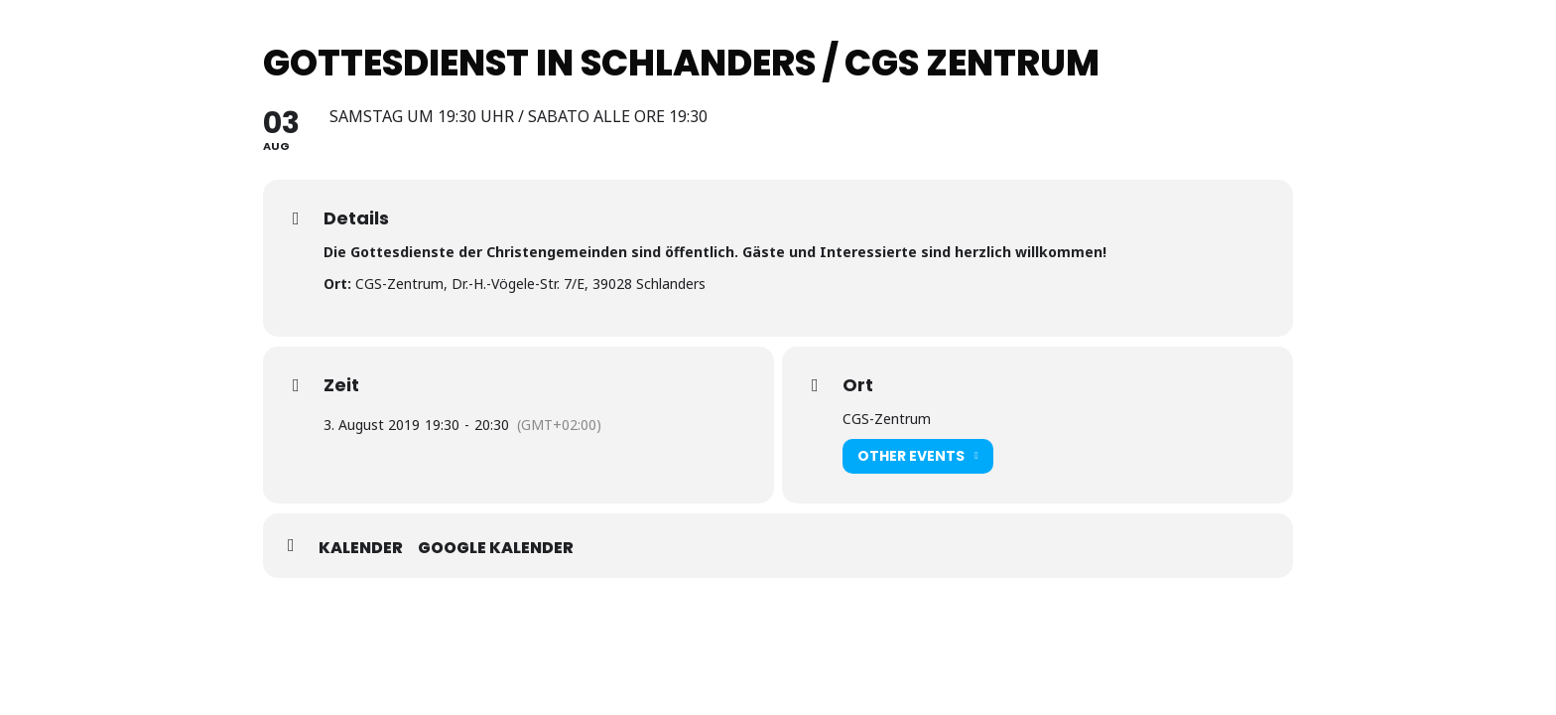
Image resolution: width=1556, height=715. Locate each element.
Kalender (361, 548)
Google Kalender (496, 548)
